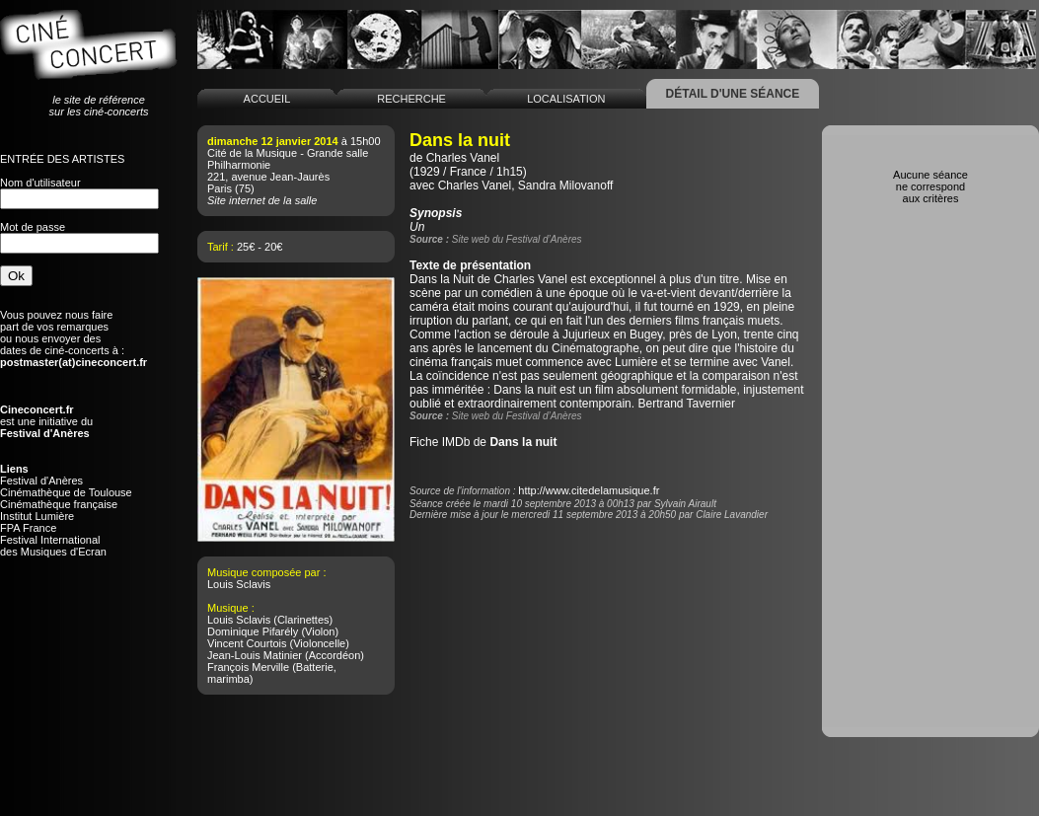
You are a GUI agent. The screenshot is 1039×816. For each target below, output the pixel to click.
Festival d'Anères (41, 480)
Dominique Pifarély (252, 631)
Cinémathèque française (58, 504)
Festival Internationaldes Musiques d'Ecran (53, 545)
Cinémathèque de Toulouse (66, 492)
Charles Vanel (462, 158)
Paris (219, 188)
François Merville (248, 667)
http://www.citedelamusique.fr (588, 490)
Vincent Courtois (247, 643)
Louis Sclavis (238, 584)
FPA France (28, 528)
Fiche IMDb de (483, 442)
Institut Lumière (37, 516)
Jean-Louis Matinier (254, 655)
